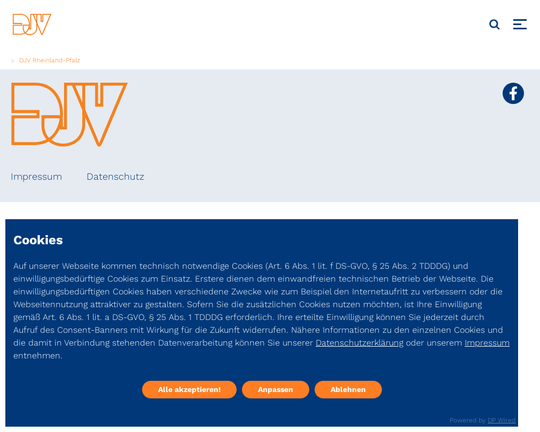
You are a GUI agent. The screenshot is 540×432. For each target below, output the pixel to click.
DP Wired (501, 420)
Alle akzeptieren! (189, 389)
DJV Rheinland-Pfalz (49, 60)
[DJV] (32, 24)
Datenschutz (115, 176)
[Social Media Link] (513, 93)
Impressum (36, 176)
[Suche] (494, 24)
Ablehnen (348, 389)
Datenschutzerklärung (359, 343)
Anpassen (275, 389)
